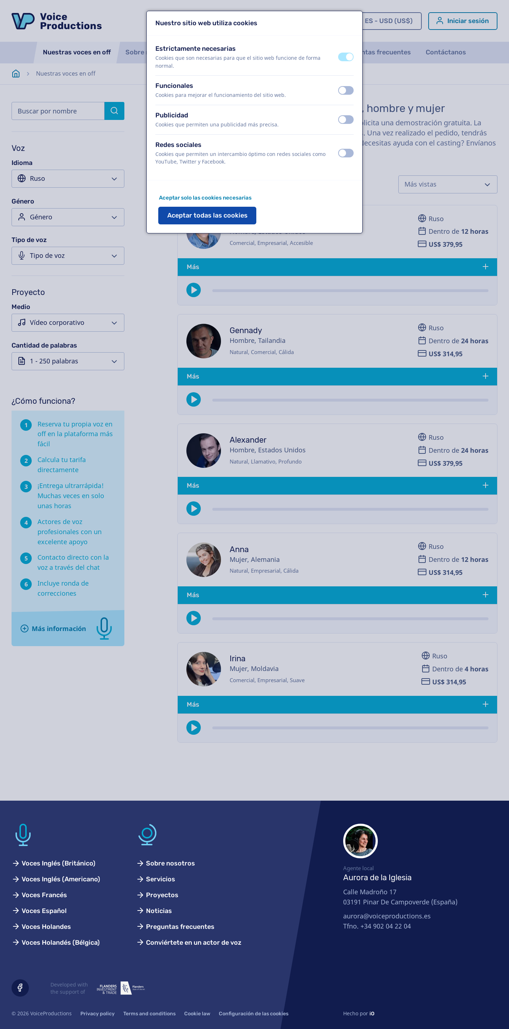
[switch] (346, 57)
